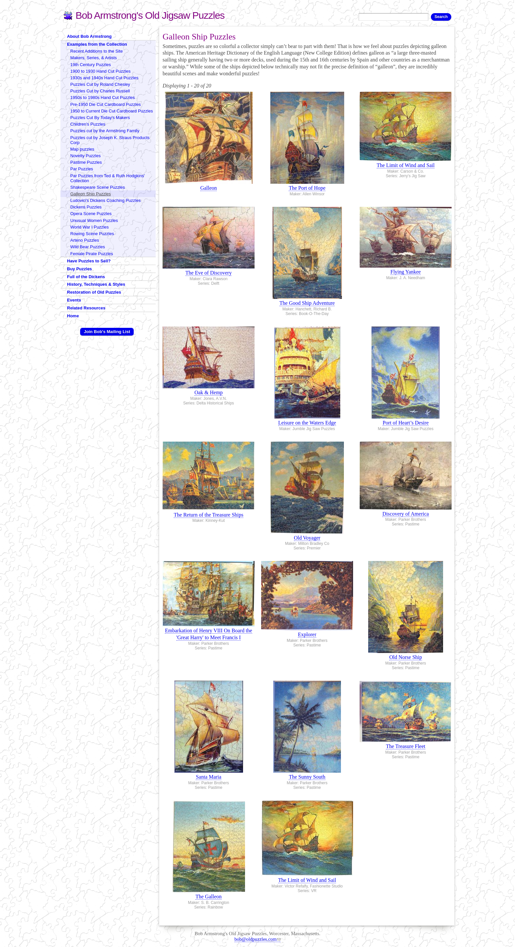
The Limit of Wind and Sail (406, 165)
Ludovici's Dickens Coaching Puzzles (105, 200)
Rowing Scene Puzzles (92, 233)
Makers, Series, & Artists (93, 57)
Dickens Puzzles (85, 207)
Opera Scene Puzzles (91, 213)
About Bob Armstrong (89, 36)
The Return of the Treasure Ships (208, 515)
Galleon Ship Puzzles (90, 193)
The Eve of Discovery (209, 273)
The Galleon (208, 896)
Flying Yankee (406, 272)
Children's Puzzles (87, 124)
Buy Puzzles (79, 268)
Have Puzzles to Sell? (89, 260)
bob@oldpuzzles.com (258, 939)
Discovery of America (405, 514)
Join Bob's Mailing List (107, 331)
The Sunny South (307, 777)
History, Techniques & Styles (96, 284)
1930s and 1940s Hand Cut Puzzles (104, 77)
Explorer (307, 634)
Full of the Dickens (86, 276)
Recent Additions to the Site (96, 51)
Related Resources (86, 307)
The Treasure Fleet (405, 746)
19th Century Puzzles (90, 64)
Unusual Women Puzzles (94, 220)
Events (74, 300)
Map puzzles (82, 149)
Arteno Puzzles (84, 240)
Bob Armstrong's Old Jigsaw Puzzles (150, 15)
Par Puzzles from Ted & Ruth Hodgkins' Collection (107, 178)
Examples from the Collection (97, 44)
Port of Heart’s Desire (406, 422)
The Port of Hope (307, 188)
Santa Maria (208, 777)
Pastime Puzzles (86, 162)
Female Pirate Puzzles (91, 253)
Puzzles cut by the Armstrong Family (104, 130)
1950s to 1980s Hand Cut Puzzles (102, 97)
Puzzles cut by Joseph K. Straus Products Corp (109, 140)
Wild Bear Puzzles (87, 246)
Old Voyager (307, 538)
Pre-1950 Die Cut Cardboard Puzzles (105, 104)
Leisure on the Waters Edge (307, 422)
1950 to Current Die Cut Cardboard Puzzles (111, 111)
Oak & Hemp (208, 392)
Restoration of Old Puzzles (94, 292)
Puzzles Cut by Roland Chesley (100, 84)
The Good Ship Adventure (307, 303)
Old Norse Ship (405, 657)
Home (73, 315)
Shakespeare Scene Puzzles (97, 187)
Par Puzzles (81, 168)
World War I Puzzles (89, 227)
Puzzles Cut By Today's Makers (100, 117)
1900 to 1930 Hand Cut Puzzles (100, 71)
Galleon (208, 188)
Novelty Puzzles (85, 155)
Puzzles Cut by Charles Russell (100, 90)
